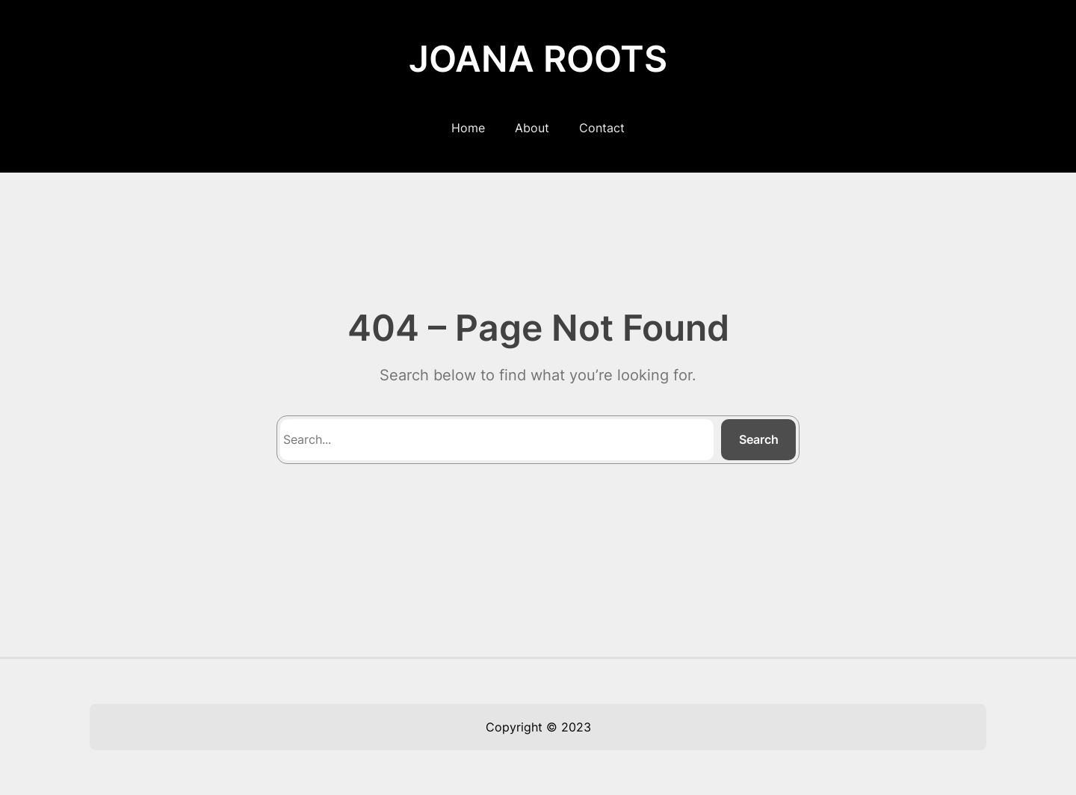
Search (759, 439)
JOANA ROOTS (538, 59)
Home (468, 127)
